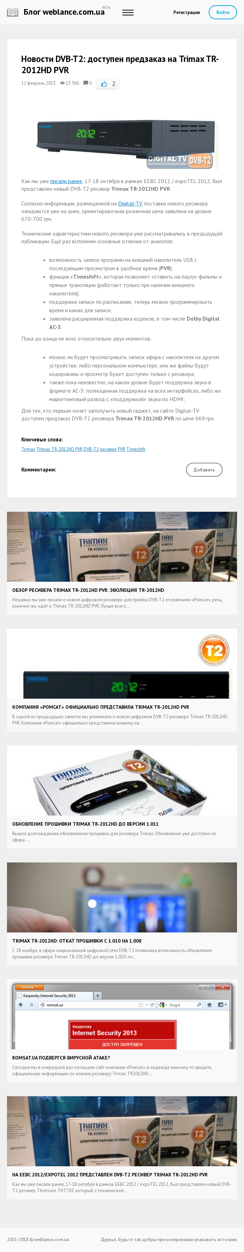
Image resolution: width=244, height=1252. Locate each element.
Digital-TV (130, 203)
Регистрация (186, 12)
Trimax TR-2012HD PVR (59, 449)
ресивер (108, 449)
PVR (121, 449)
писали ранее (66, 180)
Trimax (28, 449)
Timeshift (135, 449)
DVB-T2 (91, 449)
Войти (222, 12)
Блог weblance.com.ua (56, 11)
